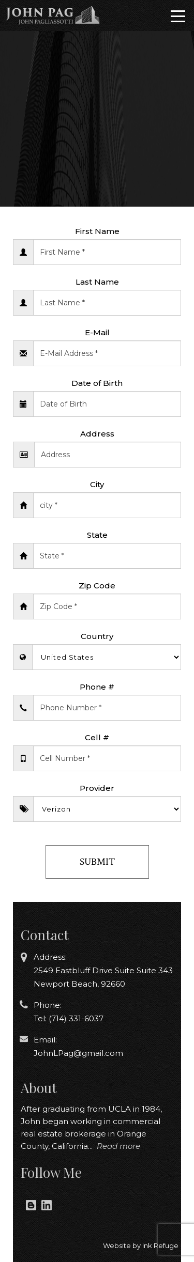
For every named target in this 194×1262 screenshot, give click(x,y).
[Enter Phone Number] (107, 708)
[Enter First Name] (107, 252)
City (97, 484)
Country (97, 636)
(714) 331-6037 (75, 1018)
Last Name (97, 282)
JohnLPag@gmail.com (78, 1053)
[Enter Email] (107, 353)
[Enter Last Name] (107, 303)
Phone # (97, 687)
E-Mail (97, 332)
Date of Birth (97, 383)
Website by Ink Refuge (140, 1245)
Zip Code (97, 585)
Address (97, 434)
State (97, 535)
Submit (97, 861)
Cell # (97, 737)
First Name (97, 231)
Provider (97, 788)
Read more (118, 1146)
